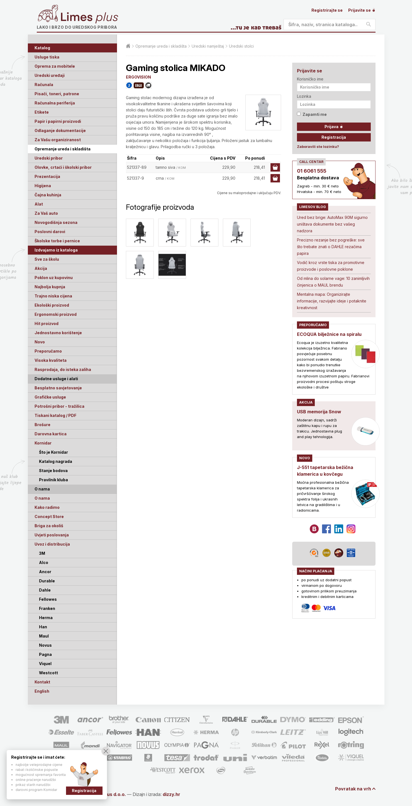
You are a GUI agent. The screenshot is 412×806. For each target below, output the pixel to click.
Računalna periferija (55, 103)
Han (43, 626)
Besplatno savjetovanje (58, 387)
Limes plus (89, 17)
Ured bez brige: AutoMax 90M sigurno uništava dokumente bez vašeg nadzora (332, 224)
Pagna (45, 654)
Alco (43, 562)
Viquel (45, 663)
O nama (42, 498)
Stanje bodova (53, 470)
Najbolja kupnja (50, 286)
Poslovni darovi (50, 231)
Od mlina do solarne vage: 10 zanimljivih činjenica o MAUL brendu (333, 281)
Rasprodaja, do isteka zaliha (63, 369)
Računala (44, 84)
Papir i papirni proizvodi (58, 121)
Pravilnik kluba (53, 479)
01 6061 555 (311, 171)
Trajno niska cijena (53, 296)
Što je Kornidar (53, 452)
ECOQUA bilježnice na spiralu (329, 334)
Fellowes (48, 599)
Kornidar (43, 443)
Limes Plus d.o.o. (107, 794)
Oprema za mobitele (55, 66)
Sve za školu (47, 259)
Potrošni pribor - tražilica (59, 406)
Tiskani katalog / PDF (55, 415)
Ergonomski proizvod (56, 314)
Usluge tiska (47, 57)
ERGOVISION (138, 77)
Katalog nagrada (55, 461)
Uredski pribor (49, 158)
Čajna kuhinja (48, 194)
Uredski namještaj (208, 46)
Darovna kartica (51, 433)
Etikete (42, 112)
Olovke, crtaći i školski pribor (63, 167)
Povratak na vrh (353, 789)
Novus (45, 645)
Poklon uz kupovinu (54, 277)
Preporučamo (48, 351)
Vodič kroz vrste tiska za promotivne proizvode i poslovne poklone (330, 266)
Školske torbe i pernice (57, 240)
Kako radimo (47, 507)
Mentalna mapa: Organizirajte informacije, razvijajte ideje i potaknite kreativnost (331, 301)
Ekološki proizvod (52, 305)
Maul (44, 636)
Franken (47, 608)
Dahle (45, 590)
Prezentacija (47, 176)
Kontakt (42, 682)
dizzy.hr (171, 794)
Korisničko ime (310, 79)
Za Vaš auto (46, 213)
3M (42, 553)
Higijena (43, 185)
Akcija (41, 268)
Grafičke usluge (50, 397)
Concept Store (49, 516)
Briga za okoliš (49, 525)
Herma (46, 617)
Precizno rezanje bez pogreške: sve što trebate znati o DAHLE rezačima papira (331, 247)
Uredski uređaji (50, 75)
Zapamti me (312, 114)
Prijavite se (362, 10)
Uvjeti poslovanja (52, 535)
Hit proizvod (46, 323)
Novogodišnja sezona (56, 222)
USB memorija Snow (319, 411)
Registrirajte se (327, 10)
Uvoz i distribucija (52, 544)
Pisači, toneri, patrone (57, 93)
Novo (40, 342)
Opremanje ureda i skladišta (63, 148)
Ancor (45, 571)
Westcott (48, 672)
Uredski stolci (241, 46)
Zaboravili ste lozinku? (318, 146)
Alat (39, 204)
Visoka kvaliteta (51, 360)
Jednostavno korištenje (58, 332)
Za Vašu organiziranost (58, 139)
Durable (47, 580)
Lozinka (304, 96)
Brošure (42, 424)
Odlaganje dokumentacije (60, 130)
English (42, 691)
